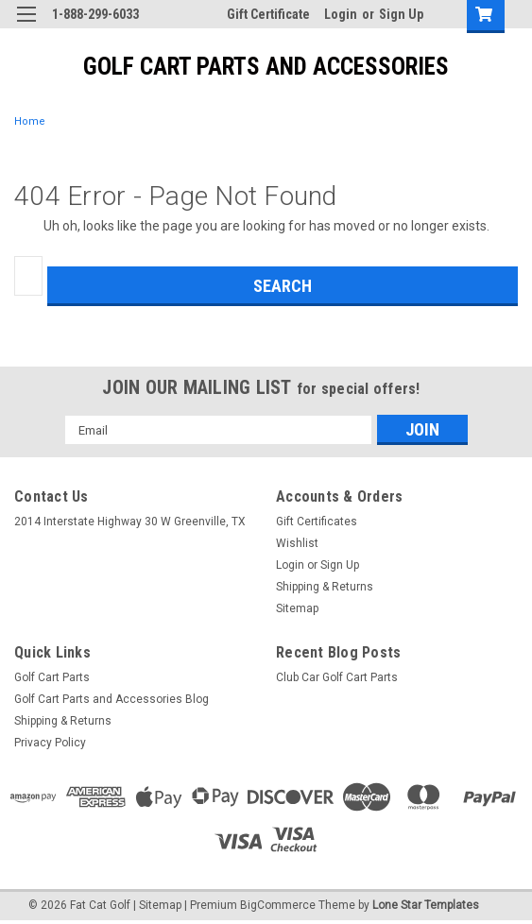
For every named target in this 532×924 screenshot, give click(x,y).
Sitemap (297, 608)
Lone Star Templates (425, 905)
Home (29, 121)
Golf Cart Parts (52, 677)
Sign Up (401, 14)
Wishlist (297, 543)
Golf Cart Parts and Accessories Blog (111, 699)
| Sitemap (157, 905)
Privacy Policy (50, 742)
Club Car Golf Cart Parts (337, 677)
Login (340, 14)
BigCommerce (278, 905)
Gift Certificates (316, 521)
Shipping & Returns (324, 586)
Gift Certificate (268, 14)
